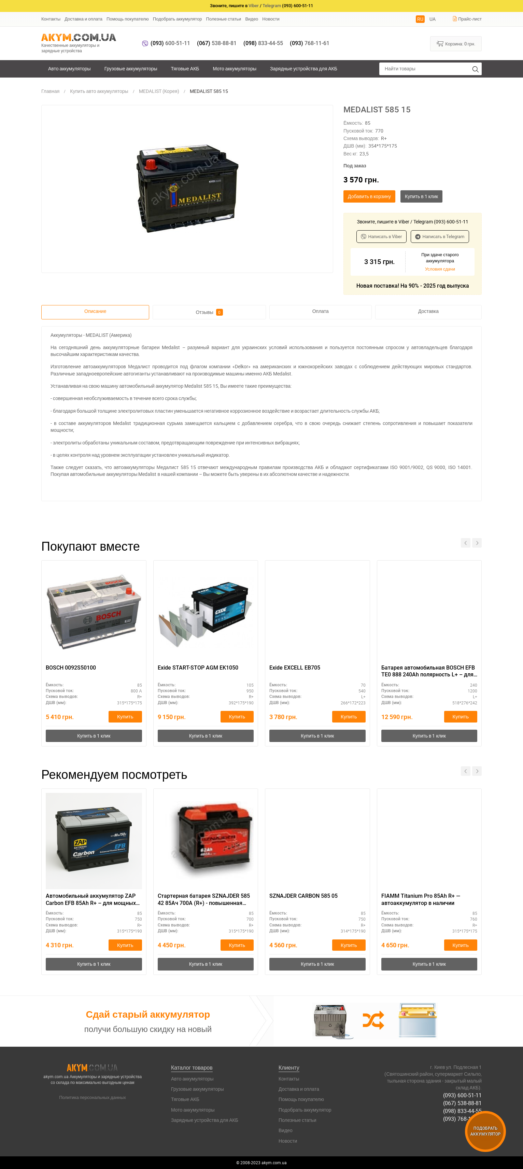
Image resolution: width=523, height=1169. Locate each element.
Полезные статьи (223, 19)
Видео (251, 19)
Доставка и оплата (83, 19)
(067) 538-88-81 (462, 1103)
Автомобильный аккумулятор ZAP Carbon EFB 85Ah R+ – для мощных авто (91, 900)
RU (420, 19)
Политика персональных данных (92, 1097)
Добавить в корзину (369, 196)
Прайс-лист (467, 19)
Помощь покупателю (128, 19)
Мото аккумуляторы (235, 68)
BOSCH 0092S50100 (71, 667)
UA (432, 19)
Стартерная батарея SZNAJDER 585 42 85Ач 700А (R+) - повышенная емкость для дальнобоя (204, 900)
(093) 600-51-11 (462, 1095)
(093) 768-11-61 (462, 1119)
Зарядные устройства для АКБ (303, 68)
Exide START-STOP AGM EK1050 (198, 667)
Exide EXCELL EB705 (294, 667)
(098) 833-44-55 (462, 1111)
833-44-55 (263, 43)
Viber (254, 5)
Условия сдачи (440, 269)
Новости (270, 19)
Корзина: (456, 43)
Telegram (272, 5)
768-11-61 (309, 43)
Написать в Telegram (440, 236)
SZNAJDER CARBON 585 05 (303, 896)
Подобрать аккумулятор (177, 19)
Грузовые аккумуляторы (130, 68)
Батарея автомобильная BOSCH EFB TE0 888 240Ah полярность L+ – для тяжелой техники (428, 671)
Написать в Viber (381, 236)
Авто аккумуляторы (69, 68)
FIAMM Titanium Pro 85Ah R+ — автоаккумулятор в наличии (420, 899)
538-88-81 (217, 43)
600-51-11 (170, 43)
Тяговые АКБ (185, 68)
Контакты (50, 19)
